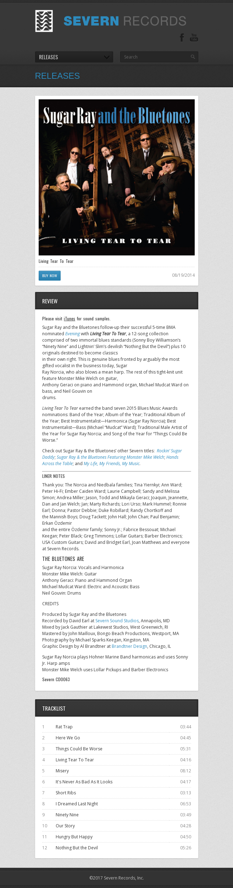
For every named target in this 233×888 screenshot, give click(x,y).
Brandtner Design (129, 646)
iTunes (69, 318)
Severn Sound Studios (117, 621)
